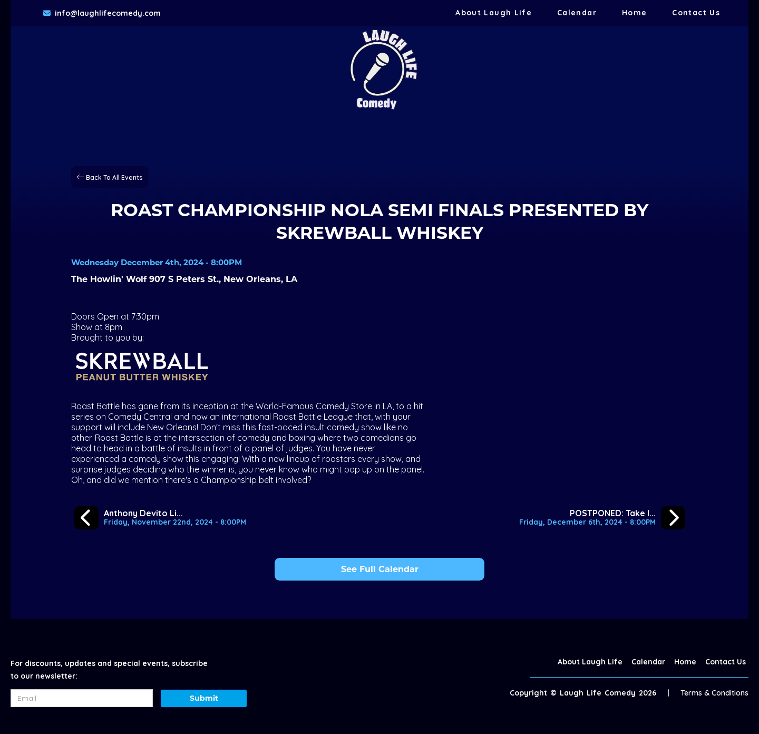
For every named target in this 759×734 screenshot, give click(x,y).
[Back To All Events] (110, 176)
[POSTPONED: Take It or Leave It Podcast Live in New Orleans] (602, 517)
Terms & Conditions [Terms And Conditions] (714, 693)
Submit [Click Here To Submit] (204, 698)
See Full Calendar (380, 569)
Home (634, 12)
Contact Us (696, 12)
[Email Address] (82, 698)
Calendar (577, 12)
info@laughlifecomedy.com (108, 13)
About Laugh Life (493, 12)
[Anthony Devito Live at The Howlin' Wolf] (160, 517)
